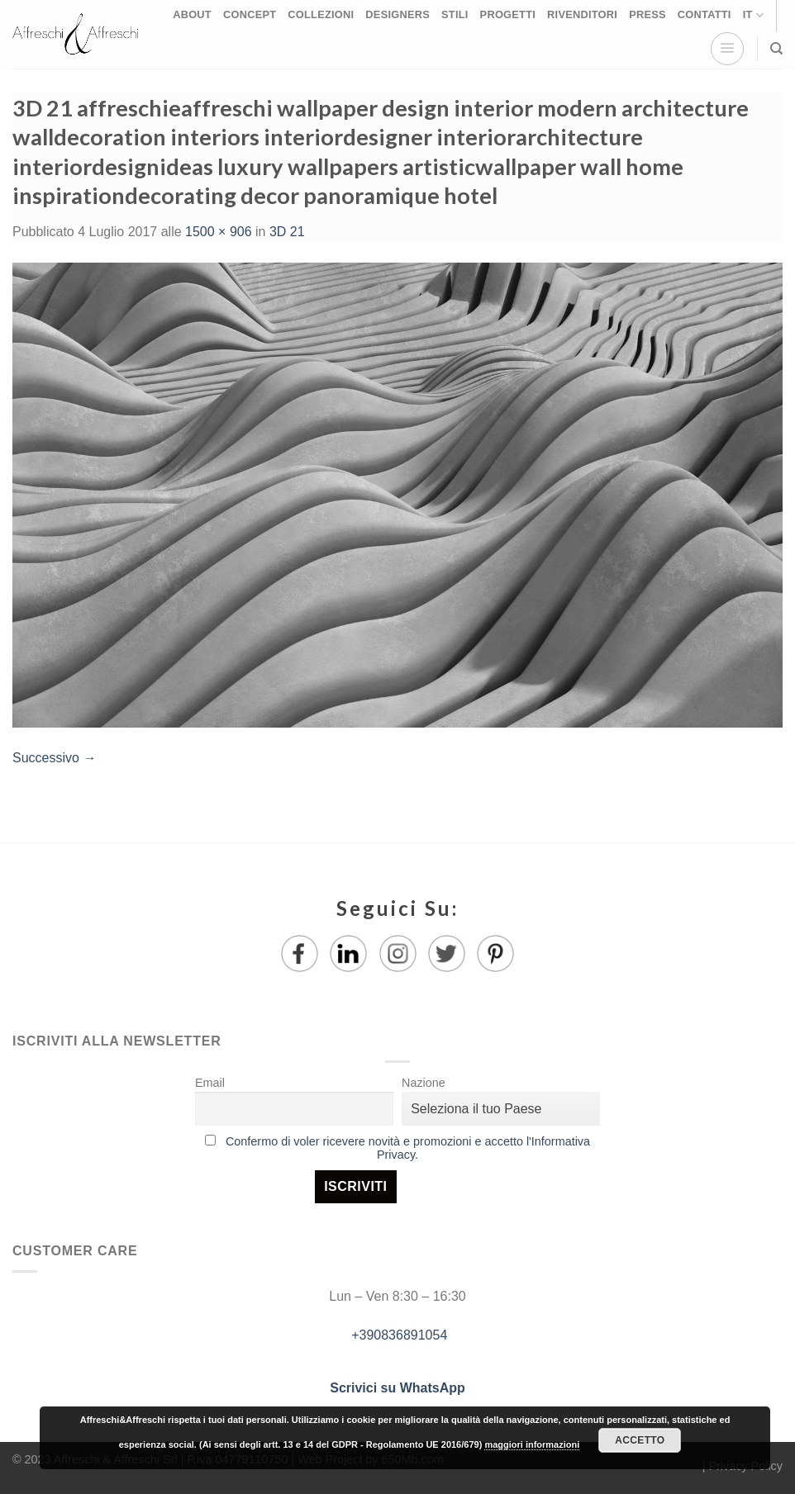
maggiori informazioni (531, 1444)
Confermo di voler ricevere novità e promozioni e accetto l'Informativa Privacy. (408, 1148)
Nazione (423, 1082)
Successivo (54, 758)
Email (210, 1082)
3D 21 (287, 232)
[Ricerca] (776, 48)
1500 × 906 (218, 232)
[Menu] (727, 48)
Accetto (639, 1440)
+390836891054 (398, 1335)
